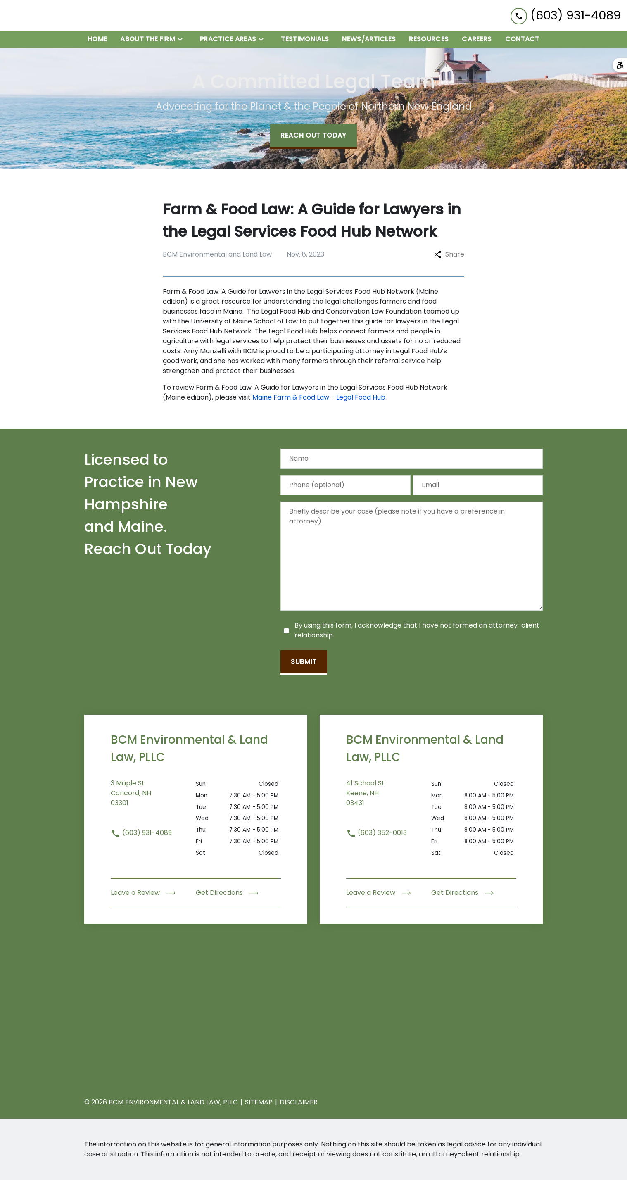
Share (449, 256)
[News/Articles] (369, 41)
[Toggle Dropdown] (182, 41)
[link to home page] (57, 16)
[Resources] (429, 41)
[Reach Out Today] (313, 138)
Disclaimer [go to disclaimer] (299, 1104)
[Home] (97, 41)
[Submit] (303, 664)
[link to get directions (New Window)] (153, 800)
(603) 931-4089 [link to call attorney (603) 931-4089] (141, 835)
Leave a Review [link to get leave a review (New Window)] (143, 894)
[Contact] (522, 41)
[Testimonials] (305, 41)
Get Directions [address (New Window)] (227, 894)
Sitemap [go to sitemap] (259, 1104)
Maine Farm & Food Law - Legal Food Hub (318, 399)
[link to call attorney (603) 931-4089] (566, 16)
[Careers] (476, 41)
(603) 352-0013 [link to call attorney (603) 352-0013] (376, 835)
